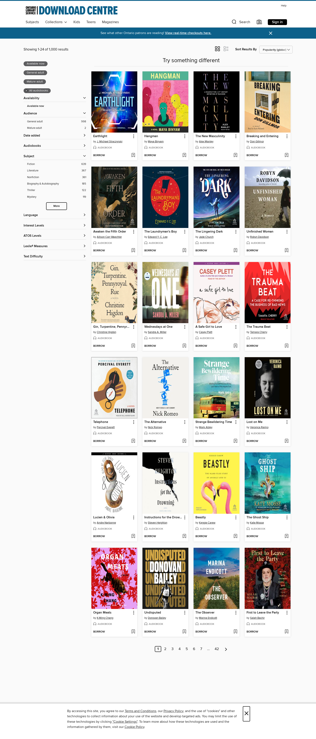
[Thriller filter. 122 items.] (56, 190)
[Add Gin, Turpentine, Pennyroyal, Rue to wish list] (133, 346)
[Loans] (259, 23)
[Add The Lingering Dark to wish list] (235, 250)
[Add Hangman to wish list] (184, 155)
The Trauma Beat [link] (259, 327)
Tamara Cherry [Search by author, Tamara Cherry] (258, 332)
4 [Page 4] (180, 649)
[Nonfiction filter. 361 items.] (56, 177)
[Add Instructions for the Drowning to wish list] (184, 536)
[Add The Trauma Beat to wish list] (286, 346)
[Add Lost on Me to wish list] (286, 441)
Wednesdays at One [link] (158, 327)
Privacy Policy (173, 711)
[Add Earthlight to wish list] (133, 155)
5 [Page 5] (187, 649)
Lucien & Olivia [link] (104, 517)
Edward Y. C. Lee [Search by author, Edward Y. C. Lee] (157, 237)
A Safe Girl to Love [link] (208, 327)
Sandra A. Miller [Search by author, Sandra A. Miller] (157, 332)
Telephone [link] (100, 422)
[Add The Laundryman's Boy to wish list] (184, 250)
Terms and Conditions (140, 711)
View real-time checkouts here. (188, 33)
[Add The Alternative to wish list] (184, 441)
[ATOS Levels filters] (55, 236)
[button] (240, 23)
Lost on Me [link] (254, 422)
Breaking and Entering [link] (262, 136)
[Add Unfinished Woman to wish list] (286, 250)
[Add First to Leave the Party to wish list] (286, 632)
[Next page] (226, 649)
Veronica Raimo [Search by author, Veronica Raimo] (259, 427)
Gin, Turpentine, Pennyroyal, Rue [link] (112, 327)
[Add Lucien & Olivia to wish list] (133, 536)
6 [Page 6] (194, 649)
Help (283, 5)
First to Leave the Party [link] (263, 613)
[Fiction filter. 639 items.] (56, 164)
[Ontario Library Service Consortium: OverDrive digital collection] (72, 10)
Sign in (277, 22)
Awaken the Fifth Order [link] (109, 232)
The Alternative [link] (155, 422)
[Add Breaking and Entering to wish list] (286, 155)
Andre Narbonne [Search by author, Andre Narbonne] (106, 522)
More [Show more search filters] (56, 206)
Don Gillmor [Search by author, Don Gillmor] (257, 141)
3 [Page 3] (172, 649)
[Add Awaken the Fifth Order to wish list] (133, 250)
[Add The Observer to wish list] (235, 632)
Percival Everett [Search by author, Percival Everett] (106, 427)
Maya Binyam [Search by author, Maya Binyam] (156, 141)
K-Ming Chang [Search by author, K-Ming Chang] (105, 618)
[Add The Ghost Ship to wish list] (286, 536)
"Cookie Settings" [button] (124, 722)
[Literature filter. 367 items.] (56, 170)
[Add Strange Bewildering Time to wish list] (235, 441)
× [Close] (246, 714)
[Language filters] (55, 215)
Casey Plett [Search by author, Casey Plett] (205, 332)
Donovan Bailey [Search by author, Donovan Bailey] (157, 618)
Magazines (110, 22)
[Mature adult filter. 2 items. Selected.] (56, 128)
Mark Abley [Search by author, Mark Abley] (205, 427)
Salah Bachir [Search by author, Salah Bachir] (257, 618)
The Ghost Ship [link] (258, 517)
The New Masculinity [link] (210, 136)
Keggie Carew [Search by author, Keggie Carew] (207, 522)
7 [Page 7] (201, 649)
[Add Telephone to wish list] (133, 441)
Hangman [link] (151, 136)
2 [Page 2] (165, 649)
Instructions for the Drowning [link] (163, 517)
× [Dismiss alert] (270, 33)
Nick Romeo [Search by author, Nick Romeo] (155, 427)
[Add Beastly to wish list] (235, 536)
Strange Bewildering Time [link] (213, 422)
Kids (76, 22)
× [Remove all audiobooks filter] (26, 91)
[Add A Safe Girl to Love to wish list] (235, 346)
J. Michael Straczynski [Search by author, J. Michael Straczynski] (109, 141)
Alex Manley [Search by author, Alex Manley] (206, 141)
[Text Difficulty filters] (55, 256)
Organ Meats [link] (102, 613)
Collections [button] (56, 22)
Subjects (32, 22)
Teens (91, 22)
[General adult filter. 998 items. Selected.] (56, 121)
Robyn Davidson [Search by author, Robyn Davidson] (259, 237)
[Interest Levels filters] (55, 226)
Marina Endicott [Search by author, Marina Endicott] (208, 618)
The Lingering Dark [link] (209, 232)
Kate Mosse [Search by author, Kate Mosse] (257, 522)
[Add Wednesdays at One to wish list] (184, 346)
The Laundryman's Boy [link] (160, 232)
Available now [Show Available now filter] (35, 106)
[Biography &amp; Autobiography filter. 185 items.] (56, 184)
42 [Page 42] (217, 649)
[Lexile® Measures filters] (55, 246)
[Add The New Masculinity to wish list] (235, 155)
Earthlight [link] (100, 136)
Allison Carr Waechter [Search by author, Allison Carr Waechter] (109, 237)
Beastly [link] (200, 517)
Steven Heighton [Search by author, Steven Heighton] (157, 522)
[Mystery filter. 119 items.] (56, 197)
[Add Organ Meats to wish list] (133, 632)
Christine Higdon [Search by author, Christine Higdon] (106, 332)
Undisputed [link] (152, 613)
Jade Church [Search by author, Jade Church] (206, 237)
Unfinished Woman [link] (260, 232)
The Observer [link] (204, 613)
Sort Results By (246, 49)
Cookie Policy (134, 727)
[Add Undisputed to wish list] (184, 632)
